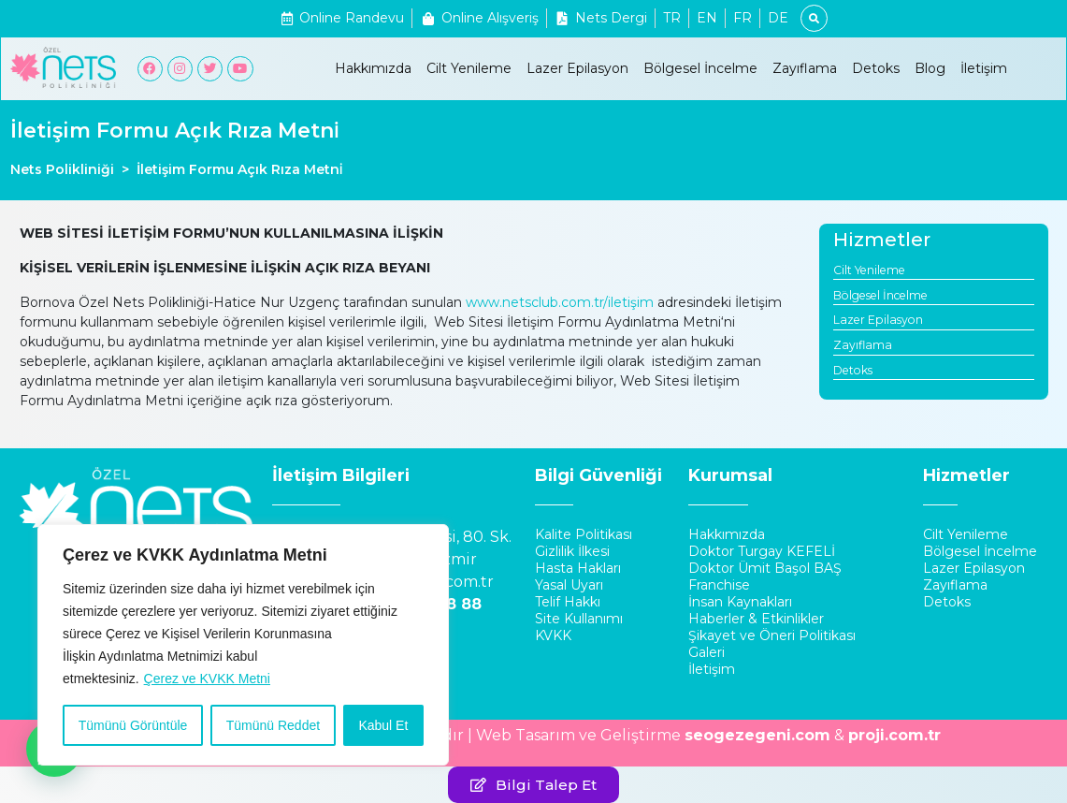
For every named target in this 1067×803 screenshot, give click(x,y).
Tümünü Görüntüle (133, 725)
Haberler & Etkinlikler (756, 618)
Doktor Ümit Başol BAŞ (765, 568)
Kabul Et (383, 725)
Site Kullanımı (579, 618)
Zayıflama (804, 68)
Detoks (876, 68)
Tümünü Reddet (273, 725)
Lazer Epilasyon (577, 68)
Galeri (706, 652)
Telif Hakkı (567, 601)
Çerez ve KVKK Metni (207, 678)
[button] (533, 784)
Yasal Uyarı (569, 585)
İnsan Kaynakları (740, 601)
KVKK (553, 635)
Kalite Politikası (583, 534)
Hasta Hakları (578, 568)
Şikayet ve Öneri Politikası (772, 635)
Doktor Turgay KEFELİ (761, 551)
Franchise (719, 585)
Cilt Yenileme (469, 68)
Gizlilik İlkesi (572, 551)
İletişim (983, 68)
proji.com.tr (894, 735)
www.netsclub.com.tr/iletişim (560, 302)
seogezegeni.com (757, 735)
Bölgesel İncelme (700, 68)
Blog (930, 68)
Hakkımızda (373, 68)
